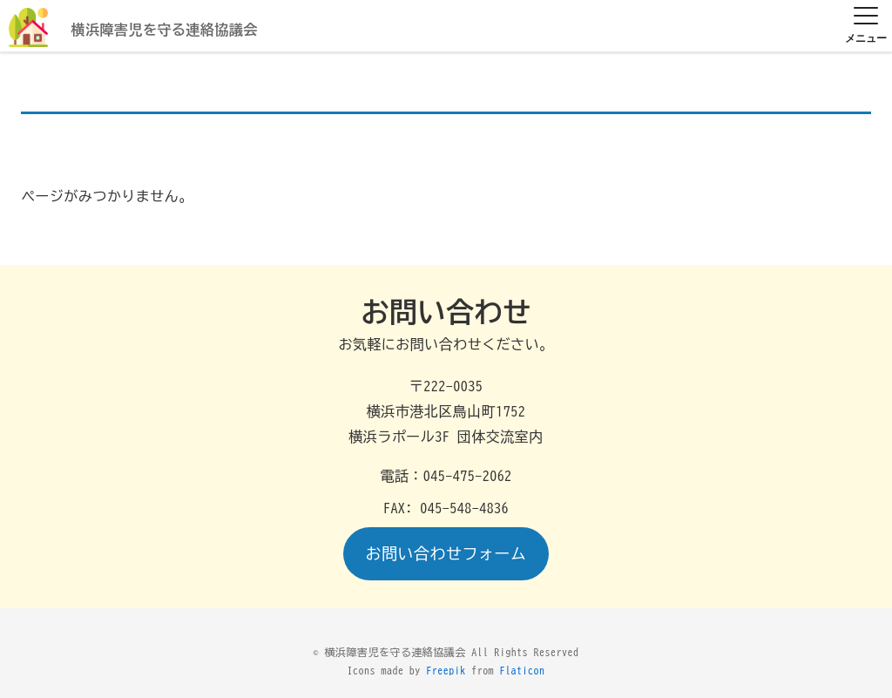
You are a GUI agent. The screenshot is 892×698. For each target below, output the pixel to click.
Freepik (445, 670)
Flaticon (522, 670)
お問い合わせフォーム (446, 553)
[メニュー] (866, 26)
